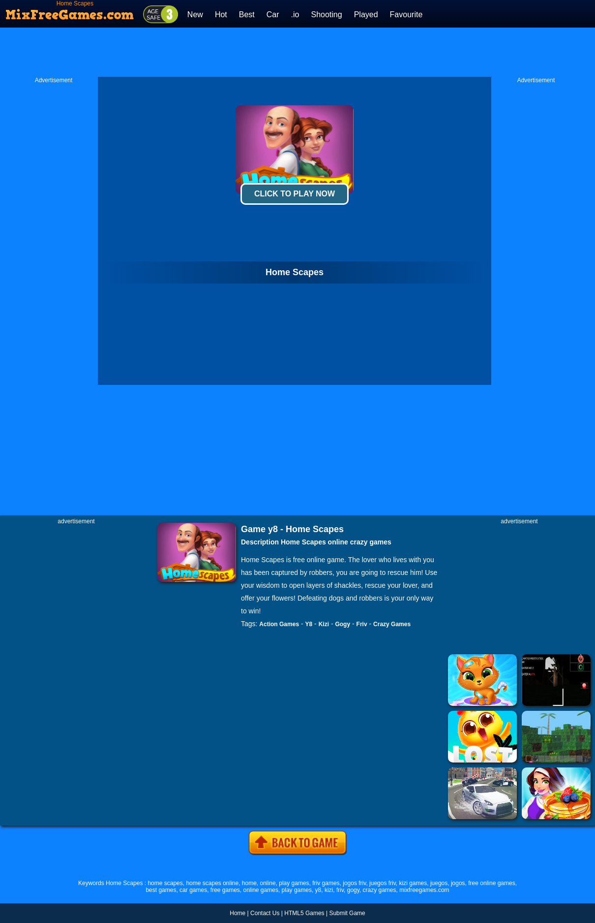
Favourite (406, 14)
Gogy (342, 624)
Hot (221, 14)
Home (237, 913)
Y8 (309, 624)
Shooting (326, 14)
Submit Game (347, 913)
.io (295, 14)
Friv (362, 624)
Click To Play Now (294, 194)
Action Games (279, 624)
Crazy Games (392, 624)
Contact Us (264, 913)
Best (247, 14)
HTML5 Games (304, 913)
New (195, 14)
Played (366, 14)
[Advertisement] (297, 52)
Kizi (324, 624)
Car (273, 14)
